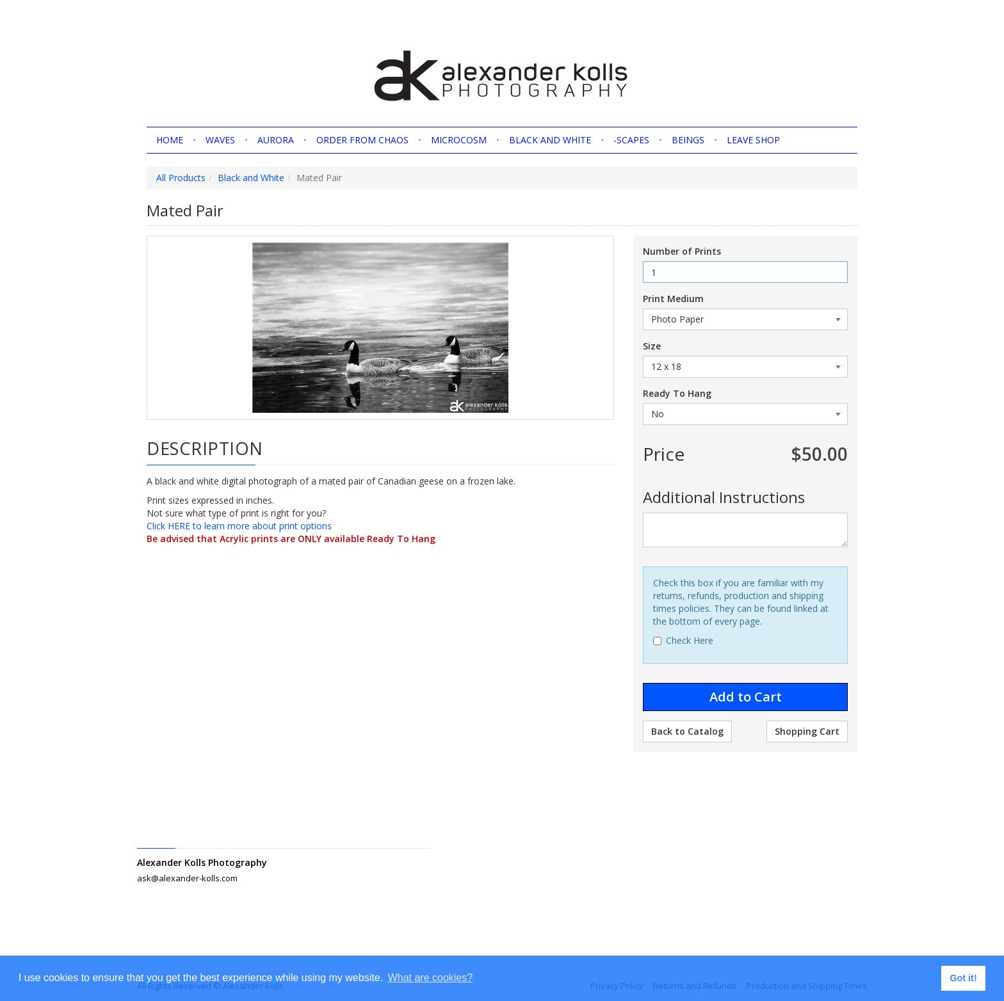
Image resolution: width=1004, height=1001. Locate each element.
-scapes (631, 140)
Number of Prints (682, 251)
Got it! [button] (963, 978)
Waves (220, 140)
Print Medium (673, 298)
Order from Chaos (362, 140)
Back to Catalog (687, 731)
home (169, 140)
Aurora (275, 140)
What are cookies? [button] (430, 977)
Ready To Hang (677, 393)
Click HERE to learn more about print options (239, 526)
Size (652, 346)
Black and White (550, 140)
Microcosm (459, 140)
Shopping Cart (807, 731)
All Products (181, 178)
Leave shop (753, 140)
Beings (688, 140)
